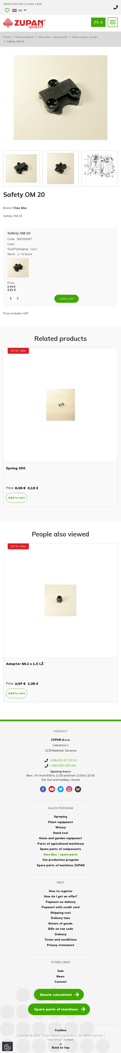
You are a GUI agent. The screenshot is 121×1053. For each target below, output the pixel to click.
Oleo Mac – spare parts (53, 37)
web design (55, 1039)
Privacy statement (60, 945)
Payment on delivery (61, 902)
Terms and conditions (60, 939)
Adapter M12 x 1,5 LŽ (25, 664)
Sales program (24, 37)
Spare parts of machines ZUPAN (60, 865)
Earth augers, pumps (85, 37)
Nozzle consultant (59, 994)
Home (7, 37)
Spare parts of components (60, 849)
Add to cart (16, 497)
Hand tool (60, 833)
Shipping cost (60, 912)
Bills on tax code (60, 928)
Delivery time (60, 918)
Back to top (60, 1046)
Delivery (60, 934)
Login (30, 4)
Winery (60, 827)
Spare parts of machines (59, 1009)
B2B (39, 4)
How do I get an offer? (60, 896)
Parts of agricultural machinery (60, 843)
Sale (60, 971)
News (60, 976)
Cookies (60, 1030)
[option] (60, 427)
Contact (61, 981)
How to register (60, 891)
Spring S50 (15, 468)
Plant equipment (60, 822)
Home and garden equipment (60, 838)
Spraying (60, 816)
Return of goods (60, 923)
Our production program (60, 859)
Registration (14, 4)
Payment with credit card (60, 907)
